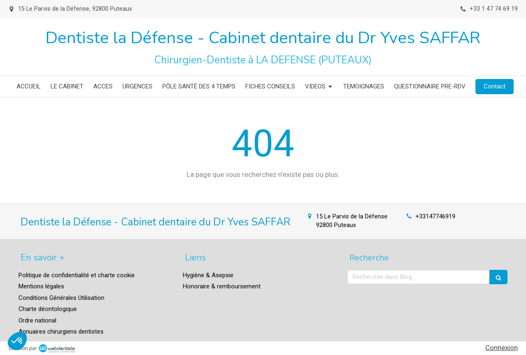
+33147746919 (435, 216)
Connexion (501, 347)
